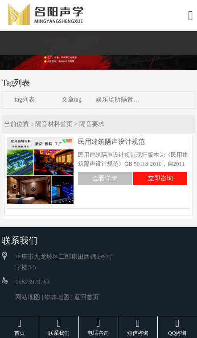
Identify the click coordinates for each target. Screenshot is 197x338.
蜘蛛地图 (57, 297)
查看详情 (104, 178)
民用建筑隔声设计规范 (111, 141)
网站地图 (27, 297)
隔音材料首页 (54, 124)
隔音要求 (91, 124)
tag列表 (25, 99)
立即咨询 (160, 178)
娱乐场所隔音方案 (118, 99)
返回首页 (86, 297)
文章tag (72, 99)
